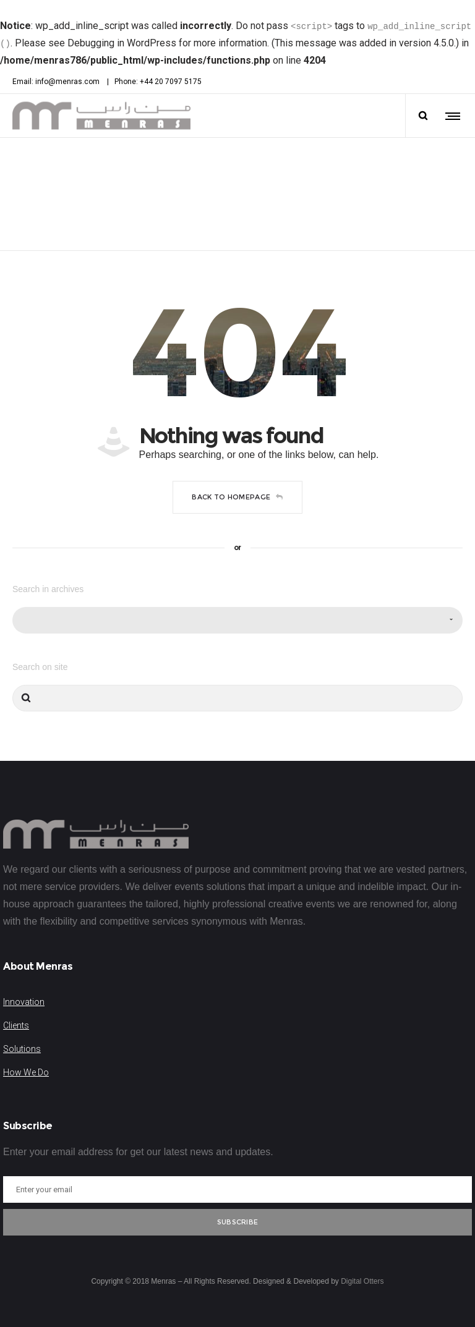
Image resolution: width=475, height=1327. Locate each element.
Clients (16, 1025)
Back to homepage (237, 497)
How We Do (26, 1072)
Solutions (22, 1049)
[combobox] (237, 620)
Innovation (24, 1002)
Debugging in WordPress (121, 43)
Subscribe (238, 1222)
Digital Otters (362, 1281)
